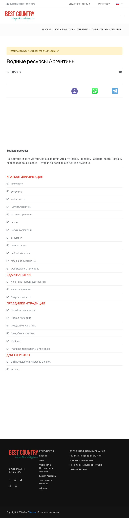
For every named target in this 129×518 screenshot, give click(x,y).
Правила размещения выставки (86, 465)
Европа (43, 455)
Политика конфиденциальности (86, 455)
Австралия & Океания (46, 482)
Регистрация (104, 4)
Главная (46, 29)
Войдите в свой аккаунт (79, 4)
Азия (41, 460)
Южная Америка (64, 29)
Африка (43, 488)
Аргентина (82, 29)
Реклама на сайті (78, 469)
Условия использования (82, 460)
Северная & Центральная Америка (46, 468)
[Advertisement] (64, 123)
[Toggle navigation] (122, 16)
